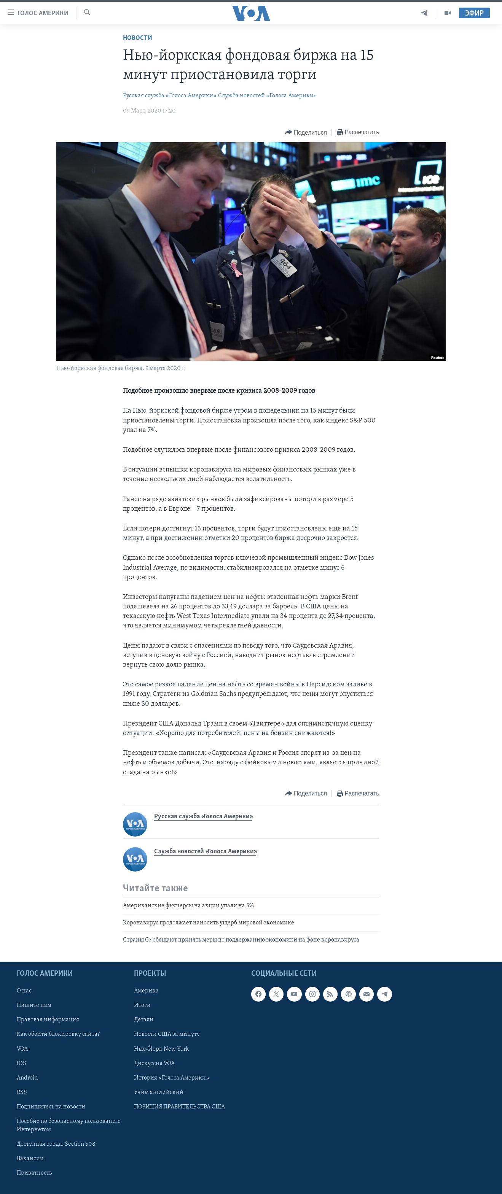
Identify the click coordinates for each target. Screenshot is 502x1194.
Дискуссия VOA (154, 1063)
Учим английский (158, 1092)
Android (27, 1078)
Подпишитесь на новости (51, 1107)
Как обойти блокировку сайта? (58, 1034)
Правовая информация (48, 1020)
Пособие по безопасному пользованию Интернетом (69, 1125)
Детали (143, 1020)
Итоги (142, 1005)
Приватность (34, 1173)
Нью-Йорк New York (161, 1049)
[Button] (306, 132)
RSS (22, 1092)
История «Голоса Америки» (171, 1078)
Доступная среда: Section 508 (56, 1144)
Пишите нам (34, 1005)
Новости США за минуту (167, 1034)
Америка (146, 991)
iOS (21, 1063)
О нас (24, 991)
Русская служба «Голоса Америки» (170, 96)
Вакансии (30, 1159)
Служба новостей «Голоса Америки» (267, 96)
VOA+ (24, 1049)
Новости (137, 38)
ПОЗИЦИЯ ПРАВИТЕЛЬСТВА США (179, 1107)
